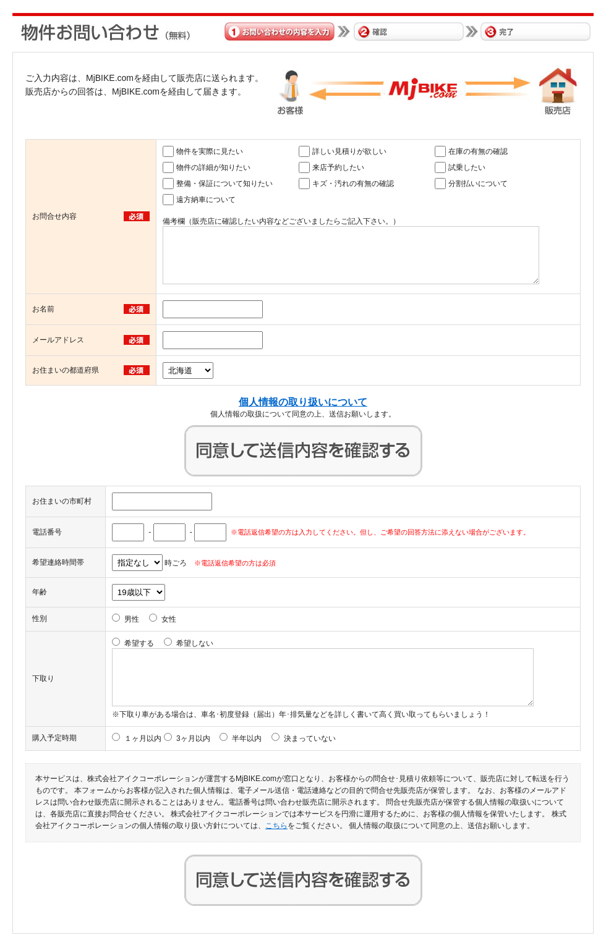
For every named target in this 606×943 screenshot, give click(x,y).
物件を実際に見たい (209, 151)
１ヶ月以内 (142, 738)
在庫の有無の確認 (478, 151)
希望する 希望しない (168, 643)
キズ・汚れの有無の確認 (353, 183)
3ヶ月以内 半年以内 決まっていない (256, 738)
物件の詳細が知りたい (213, 167)
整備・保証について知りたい (224, 183)
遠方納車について (206, 199)
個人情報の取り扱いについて (303, 402)
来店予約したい (338, 167)
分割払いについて (478, 183)
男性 (131, 619)
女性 (168, 619)
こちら (276, 825)
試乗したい (466, 167)
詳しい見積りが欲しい (349, 151)
